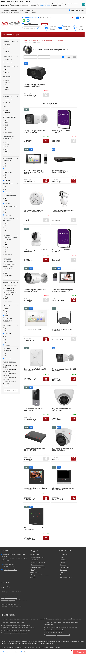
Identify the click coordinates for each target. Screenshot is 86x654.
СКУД (33, 570)
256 (5, 228)
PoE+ (5, 313)
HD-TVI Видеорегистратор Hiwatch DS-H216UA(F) (61, 171)
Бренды (25, 12)
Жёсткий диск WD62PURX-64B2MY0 (61, 250)
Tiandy (6, 51)
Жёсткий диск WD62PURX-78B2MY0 (61, 131)
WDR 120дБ (7, 275)
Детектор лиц (8, 294)
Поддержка (17, 12)
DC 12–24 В (7, 318)
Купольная (7, 59)
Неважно (7, 169)
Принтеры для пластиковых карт (13, 622)
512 (5, 230)
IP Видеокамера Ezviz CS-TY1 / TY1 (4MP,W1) (35, 250)
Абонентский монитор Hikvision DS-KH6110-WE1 (35, 489)
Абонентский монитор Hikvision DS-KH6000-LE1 (35, 528)
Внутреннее (7, 100)
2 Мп (5, 147)
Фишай (6, 72)
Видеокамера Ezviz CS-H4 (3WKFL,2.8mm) (61, 409)
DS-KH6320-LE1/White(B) (33, 329)
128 (5, 226)
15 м (5, 249)
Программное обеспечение (39, 575)
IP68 (5, 125)
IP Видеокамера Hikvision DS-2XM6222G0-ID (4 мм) (35, 85)
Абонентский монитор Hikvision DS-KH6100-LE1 (63, 489)
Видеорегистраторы (37, 557)
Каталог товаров (11, 35)
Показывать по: (42, 57)
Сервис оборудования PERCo (55, 630)
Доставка (14, 10)
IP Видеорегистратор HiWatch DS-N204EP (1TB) (35, 449)
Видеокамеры (35, 554)
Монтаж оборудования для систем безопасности (61, 627)
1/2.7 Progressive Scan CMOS (9, 378)
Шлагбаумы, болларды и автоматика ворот (17, 625)
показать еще (7, 92)
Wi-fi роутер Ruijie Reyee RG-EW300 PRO (62, 330)
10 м (5, 247)
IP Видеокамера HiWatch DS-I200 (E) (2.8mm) (64, 370)
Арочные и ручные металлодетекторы (15, 633)
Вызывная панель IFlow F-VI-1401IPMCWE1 (34, 409)
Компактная (8, 62)
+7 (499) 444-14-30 (29, 17)
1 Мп (5, 142)
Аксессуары (35, 572)
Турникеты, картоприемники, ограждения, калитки (19, 627)
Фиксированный (9, 70)
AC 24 (6, 316)
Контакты (29, 10)
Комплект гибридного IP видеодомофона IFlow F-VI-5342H (34, 172)
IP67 (5, 122)
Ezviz (5, 49)
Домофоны (34, 559)
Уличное (6, 102)
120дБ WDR (7, 268)
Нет (5, 166)
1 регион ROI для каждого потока (9, 265)
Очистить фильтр (10, 390)
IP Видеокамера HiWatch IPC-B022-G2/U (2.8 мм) (35, 290)
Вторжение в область (8, 297)
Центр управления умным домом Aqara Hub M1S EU (33, 211)
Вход (71, 10)
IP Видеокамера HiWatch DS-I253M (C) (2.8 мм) (62, 449)
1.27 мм (6, 82)
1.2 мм (6, 80)
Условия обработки (44, 5)
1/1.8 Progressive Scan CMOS (9, 370)
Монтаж (44, 24)
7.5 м (5, 245)
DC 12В (6, 309)
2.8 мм (6, 89)
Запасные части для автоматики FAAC (58, 635)
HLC (5, 271)
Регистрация (80, 10)
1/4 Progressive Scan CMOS (10, 366)
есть (5, 223)
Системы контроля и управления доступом (16, 630)
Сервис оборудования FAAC (54, 632)
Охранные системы (37, 565)
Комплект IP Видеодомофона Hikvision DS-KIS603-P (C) (62, 290)
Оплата (21, 10)
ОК (84, 4)
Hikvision (6, 44)
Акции (62, 557)
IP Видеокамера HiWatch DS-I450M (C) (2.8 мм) (34, 131)
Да (4, 163)
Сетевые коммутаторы (38, 567)
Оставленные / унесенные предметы (10, 291)
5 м (5, 242)
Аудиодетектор (9, 288)
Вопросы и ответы (66, 577)
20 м (5, 252)
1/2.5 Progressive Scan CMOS (9, 374)
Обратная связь (6, 12)
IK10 (5, 129)
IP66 (5, 120)
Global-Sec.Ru (44, 619)
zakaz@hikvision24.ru (31, 24)
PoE (5, 311)
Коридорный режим (10, 286)
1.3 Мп (6, 144)
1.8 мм (6, 85)
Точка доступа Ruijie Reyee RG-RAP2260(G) (35, 370)
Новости (33, 12)
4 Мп (5, 151)
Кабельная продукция (38, 562)
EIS (5, 273)
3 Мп (5, 149)
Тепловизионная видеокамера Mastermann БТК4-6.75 (63, 211)
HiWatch (6, 47)
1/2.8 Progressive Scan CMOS (9, 382)
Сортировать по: (29, 57)
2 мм (5, 87)
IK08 (5, 127)
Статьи (62, 575)
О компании (5, 10)
